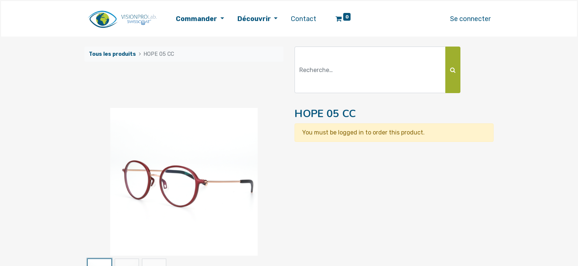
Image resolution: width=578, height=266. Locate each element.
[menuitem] (303, 19)
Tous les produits (112, 54)
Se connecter (470, 19)
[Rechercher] (452, 70)
